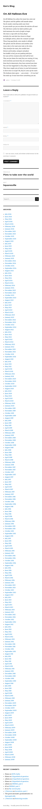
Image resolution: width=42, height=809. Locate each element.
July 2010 (8, 686)
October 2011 (9, 649)
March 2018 (9, 460)
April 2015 (8, 546)
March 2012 (9, 637)
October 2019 (9, 413)
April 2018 (8, 457)
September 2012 (10, 622)
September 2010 (10, 681)
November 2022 (10, 322)
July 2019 (8, 420)
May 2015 (8, 543)
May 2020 (8, 396)
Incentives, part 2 (21, 791)
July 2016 (8, 509)
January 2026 (9, 229)
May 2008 (8, 750)
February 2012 (10, 639)
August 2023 (9, 300)
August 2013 (9, 595)
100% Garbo (16, 774)
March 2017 (9, 489)
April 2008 (9, 752)
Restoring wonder (21, 798)
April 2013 (8, 605)
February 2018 (10, 462)
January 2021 (9, 376)
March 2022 (9, 342)
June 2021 (8, 364)
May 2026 (8, 219)
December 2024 (10, 261)
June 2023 (8, 305)
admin (8, 80)
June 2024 (8, 275)
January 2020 (9, 406)
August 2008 (9, 742)
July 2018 (8, 450)
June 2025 (8, 246)
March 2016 (9, 519)
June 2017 (8, 482)
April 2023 (8, 310)
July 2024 (8, 273)
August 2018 (9, 447)
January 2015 (9, 553)
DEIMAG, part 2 (17, 784)
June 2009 (8, 718)
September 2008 (10, 740)
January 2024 (9, 288)
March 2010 (9, 696)
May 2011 (8, 661)
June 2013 (8, 600)
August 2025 (9, 241)
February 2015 (10, 551)
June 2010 (8, 688)
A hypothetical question (20, 776)
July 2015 (8, 538)
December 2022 (10, 320)
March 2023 (9, 312)
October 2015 (9, 531)
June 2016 (8, 511)
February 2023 (10, 315)
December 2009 (10, 703)
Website (6, 144)
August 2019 (9, 418)
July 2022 (8, 332)
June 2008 (8, 747)
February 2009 (10, 727)
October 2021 (9, 354)
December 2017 (10, 467)
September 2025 (10, 239)
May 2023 (8, 307)
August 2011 (9, 654)
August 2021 (9, 359)
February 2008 (10, 757)
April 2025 (8, 251)
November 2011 (10, 646)
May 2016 (8, 514)
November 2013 (10, 587)
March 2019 (9, 430)
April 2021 (8, 369)
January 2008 (9, 759)
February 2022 (10, 344)
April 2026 (8, 221)
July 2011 (8, 656)
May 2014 (8, 573)
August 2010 (9, 683)
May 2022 (8, 337)
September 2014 (10, 563)
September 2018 (10, 445)
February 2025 (10, 256)
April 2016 (8, 516)
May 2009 (8, 720)
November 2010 (10, 676)
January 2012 (9, 641)
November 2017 (10, 470)
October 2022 (9, 325)
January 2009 (9, 730)
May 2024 (8, 278)
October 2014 (9, 560)
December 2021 (10, 349)
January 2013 (9, 612)
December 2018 (10, 438)
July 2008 (8, 745)
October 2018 (9, 442)
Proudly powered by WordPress (20, 805)
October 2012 (9, 619)
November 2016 (10, 499)
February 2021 (10, 374)
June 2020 (8, 393)
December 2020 (10, 379)
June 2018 (8, 452)
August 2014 (9, 565)
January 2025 (9, 258)
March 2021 (9, 371)
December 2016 (10, 497)
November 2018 (10, 440)
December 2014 (10, 556)
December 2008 (10, 732)
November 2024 (10, 263)
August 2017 (9, 477)
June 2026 (8, 216)
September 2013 (10, 592)
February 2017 (10, 492)
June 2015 (8, 541)
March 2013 (9, 607)
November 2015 (10, 528)
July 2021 (8, 361)
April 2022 (8, 339)
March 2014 (9, 578)
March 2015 (9, 548)
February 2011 (9, 669)
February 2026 (10, 226)
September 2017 (10, 474)
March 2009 (9, 725)
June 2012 (8, 629)
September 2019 (10, 415)
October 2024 (9, 266)
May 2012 (8, 632)
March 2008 (9, 754)
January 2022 (9, 347)
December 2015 (10, 526)
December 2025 (10, 231)
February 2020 (10, 403)
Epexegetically (10, 796)
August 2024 (9, 271)
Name (5, 127)
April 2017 (8, 487)
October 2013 (9, 590)
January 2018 (9, 465)
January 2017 (9, 494)
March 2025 (9, 253)
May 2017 (8, 484)
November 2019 (10, 411)
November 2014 (10, 558)
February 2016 (10, 521)
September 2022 (10, 327)
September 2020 (10, 386)
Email (5, 136)
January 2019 (9, 435)
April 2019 (8, 428)
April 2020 (9, 398)
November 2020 (10, 381)
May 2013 (8, 602)
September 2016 (10, 504)
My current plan (14, 789)
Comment (7, 101)
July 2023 (8, 302)
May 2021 (8, 366)
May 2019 (8, 425)
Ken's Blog (8, 6)
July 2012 (8, 627)
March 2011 (9, 666)
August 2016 (9, 506)
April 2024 (8, 280)
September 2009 (10, 710)
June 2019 (8, 423)
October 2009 (9, 708)
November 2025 (10, 234)
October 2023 (9, 295)
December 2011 (10, 644)
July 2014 (8, 568)
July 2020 (8, 391)
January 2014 (9, 583)
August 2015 (9, 536)
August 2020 (9, 388)
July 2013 (8, 597)
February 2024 (10, 285)
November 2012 (10, 617)
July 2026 (8, 214)
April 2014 (8, 575)
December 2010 (10, 673)
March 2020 (9, 401)
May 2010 (8, 691)
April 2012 (8, 634)
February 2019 (10, 433)
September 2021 (10, 357)
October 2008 (9, 737)
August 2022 (9, 329)
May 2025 (8, 248)
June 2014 (8, 570)
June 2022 (8, 334)
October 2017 (9, 472)
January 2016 (9, 524)
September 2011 (10, 651)
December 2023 (10, 290)
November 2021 (10, 352)
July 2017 (8, 479)
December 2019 (10, 408)
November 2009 (10, 705)
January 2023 (9, 317)
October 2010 (9, 678)
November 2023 (10, 293)
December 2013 (10, 585)
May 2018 (8, 455)
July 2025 (8, 244)
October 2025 (9, 236)
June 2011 (8, 659)
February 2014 (10, 580)
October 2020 (9, 384)
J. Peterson (8, 791)
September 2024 (10, 268)
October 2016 (9, 501)
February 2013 (10, 610)
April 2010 (8, 693)
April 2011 (8, 664)
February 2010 (10, 698)
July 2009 (8, 715)
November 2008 (10, 735)
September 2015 (10, 533)
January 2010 (9, 700)
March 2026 (9, 224)
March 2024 (9, 283)
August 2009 (9, 713)
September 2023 (10, 298)
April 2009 (9, 723)
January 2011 (9, 671)
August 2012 (9, 624)
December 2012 (10, 614)
